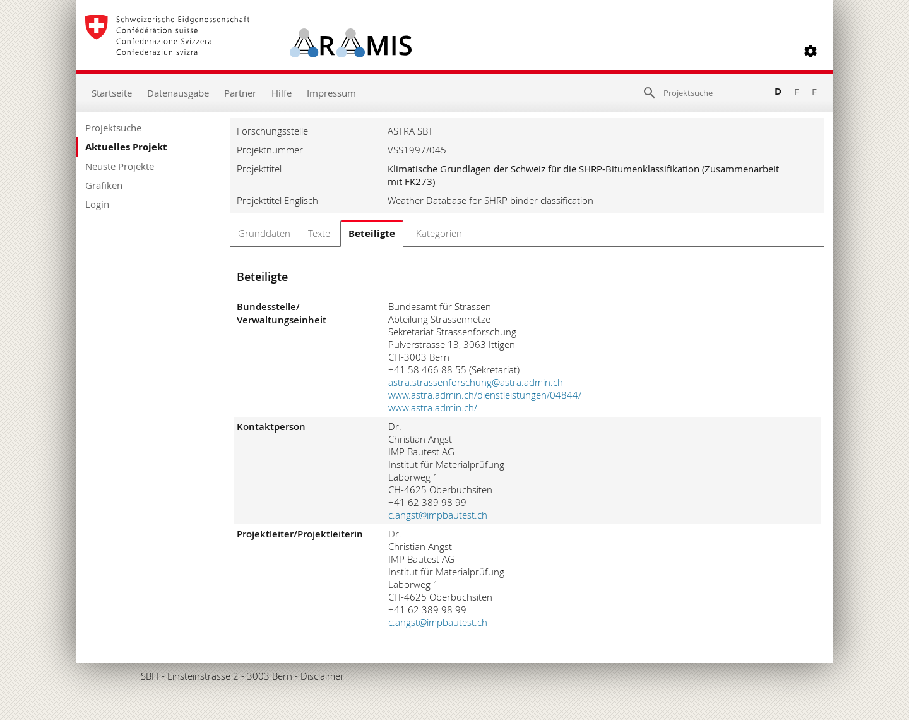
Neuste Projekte (119, 166)
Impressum (331, 93)
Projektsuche (113, 127)
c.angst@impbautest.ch (437, 514)
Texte (319, 233)
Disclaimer (322, 675)
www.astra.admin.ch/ (432, 407)
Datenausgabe (178, 93)
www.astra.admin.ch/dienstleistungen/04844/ (484, 394)
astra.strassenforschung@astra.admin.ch (475, 382)
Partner (240, 93)
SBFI (150, 675)
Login (97, 204)
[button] (810, 51)
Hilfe (281, 93)
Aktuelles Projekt (126, 146)
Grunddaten (264, 233)
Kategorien (439, 233)
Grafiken (103, 185)
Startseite (112, 93)
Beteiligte (371, 233)
